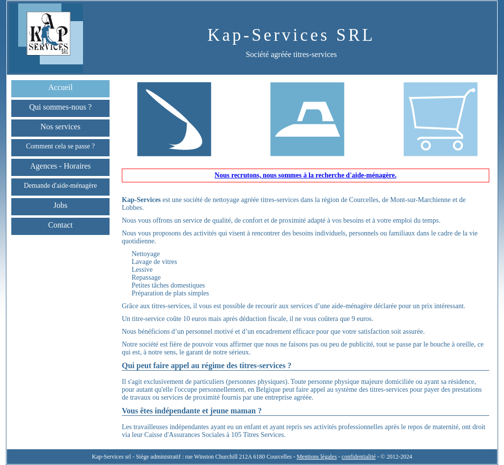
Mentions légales (317, 456)
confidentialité (359, 456)
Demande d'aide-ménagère (60, 185)
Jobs (60, 205)
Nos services (60, 126)
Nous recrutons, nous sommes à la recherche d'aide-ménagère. (305, 175)
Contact (60, 225)
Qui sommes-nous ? (60, 107)
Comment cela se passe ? (60, 146)
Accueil (60, 87)
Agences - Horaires (60, 166)
